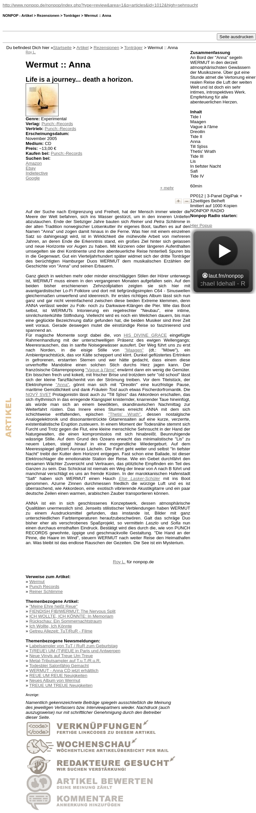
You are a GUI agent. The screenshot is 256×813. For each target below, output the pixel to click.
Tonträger (133, 47)
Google (33, 178)
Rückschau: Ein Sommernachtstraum (65, 621)
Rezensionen (106, 47)
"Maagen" (134, 350)
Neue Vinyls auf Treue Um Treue (61, 655)
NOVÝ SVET (38, 394)
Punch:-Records (57, 123)
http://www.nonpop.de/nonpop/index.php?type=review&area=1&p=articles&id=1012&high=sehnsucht (100, 5)
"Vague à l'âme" (101, 369)
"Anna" (62, 384)
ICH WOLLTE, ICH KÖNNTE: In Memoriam (71, 616)
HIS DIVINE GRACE (145, 335)
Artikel (82, 47)
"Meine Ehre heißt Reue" (53, 606)
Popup (205, 225)
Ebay (31, 168)
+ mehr (167, 187)
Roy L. (119, 561)
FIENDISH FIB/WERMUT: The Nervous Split (72, 611)
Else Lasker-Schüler (139, 478)
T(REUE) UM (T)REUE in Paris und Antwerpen (74, 650)
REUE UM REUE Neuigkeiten (58, 675)
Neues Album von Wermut (54, 680)
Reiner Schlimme (46, 591)
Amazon (34, 163)
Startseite (62, 47)
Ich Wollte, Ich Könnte (50, 626)
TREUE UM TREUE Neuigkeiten (60, 685)
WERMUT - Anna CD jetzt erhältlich (63, 670)
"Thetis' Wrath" (124, 414)
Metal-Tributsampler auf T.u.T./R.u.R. (65, 660)
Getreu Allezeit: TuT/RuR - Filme (60, 631)
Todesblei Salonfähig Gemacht (59, 665)
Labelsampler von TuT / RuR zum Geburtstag (73, 645)
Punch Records (44, 586)
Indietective (37, 173)
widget (223, 261)
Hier (194, 225)
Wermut (36, 581)
